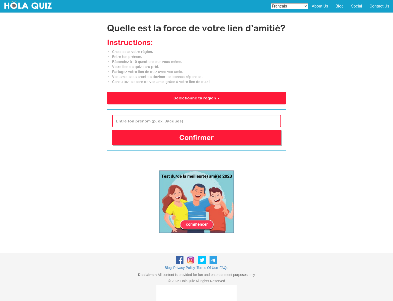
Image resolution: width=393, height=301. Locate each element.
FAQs (224, 268)
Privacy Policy (184, 268)
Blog (340, 6)
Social (356, 6)
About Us (320, 6)
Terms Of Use (207, 268)
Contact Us (379, 6)
